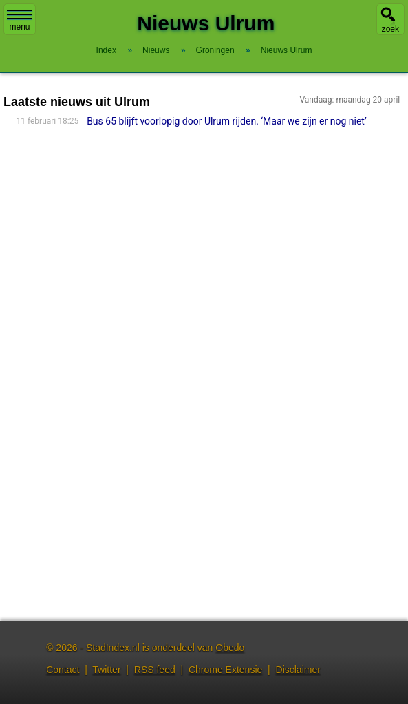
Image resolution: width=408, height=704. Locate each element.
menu (19, 21)
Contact (62, 669)
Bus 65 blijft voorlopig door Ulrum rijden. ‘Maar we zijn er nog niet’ (227, 121)
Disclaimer (298, 669)
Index (106, 50)
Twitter (106, 669)
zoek (390, 29)
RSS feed (154, 669)
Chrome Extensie (225, 669)
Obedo (229, 647)
